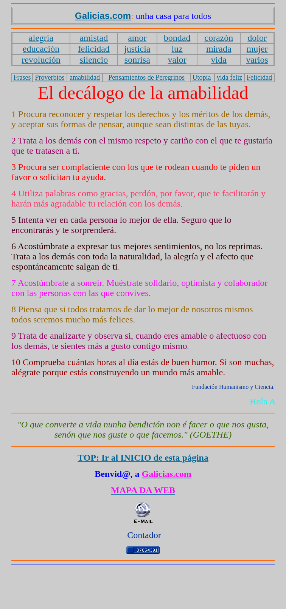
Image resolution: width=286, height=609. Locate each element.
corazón (218, 38)
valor (177, 60)
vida (219, 60)
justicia (137, 49)
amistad (94, 38)
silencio (94, 60)
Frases (22, 77)
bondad (177, 38)
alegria (41, 38)
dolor (257, 38)
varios (257, 60)
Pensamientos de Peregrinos (146, 77)
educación (41, 49)
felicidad (94, 49)
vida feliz (229, 77)
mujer (257, 49)
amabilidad (85, 77)
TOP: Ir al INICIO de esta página (143, 458)
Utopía (201, 77)
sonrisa (137, 60)
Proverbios (49, 77)
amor (137, 38)
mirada (219, 49)
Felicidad (259, 77)
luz (176, 49)
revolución (41, 60)
